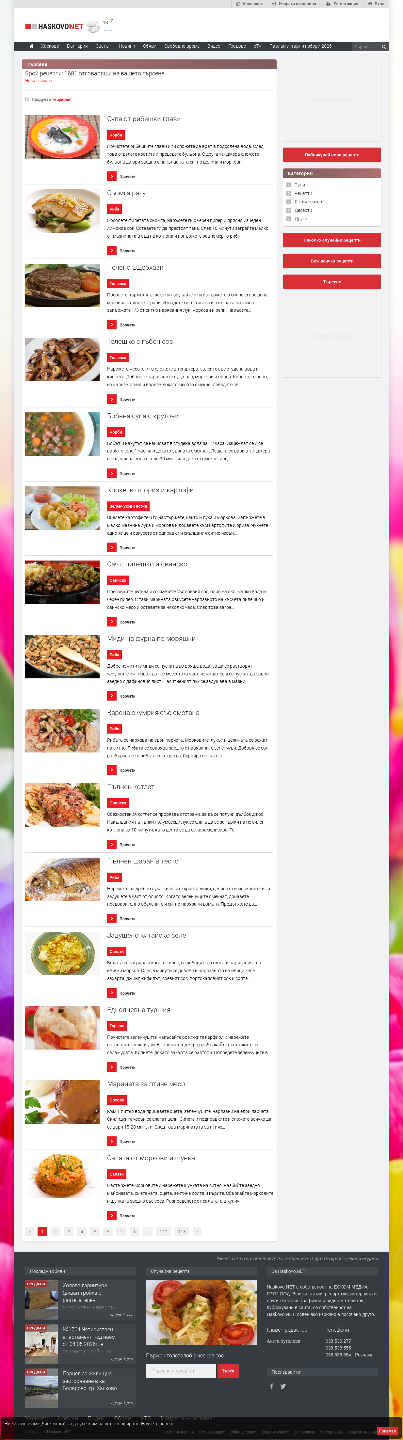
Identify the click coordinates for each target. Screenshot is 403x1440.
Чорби (116, 135)
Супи (300, 185)
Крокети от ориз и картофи (150, 489)
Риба (114, 209)
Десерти (303, 210)
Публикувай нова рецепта (332, 154)
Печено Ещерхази (135, 267)
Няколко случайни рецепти (332, 240)
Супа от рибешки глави (144, 118)
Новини (127, 46)
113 (182, 1231)
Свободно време (182, 46)
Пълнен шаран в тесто (143, 861)
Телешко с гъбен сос (140, 341)
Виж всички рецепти (332, 261)
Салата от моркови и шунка (151, 1157)
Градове (237, 46)
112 (164, 1231)
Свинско (118, 580)
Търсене (332, 281)
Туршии (117, 1026)
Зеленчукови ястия (128, 506)
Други (301, 218)
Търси (228, 1371)
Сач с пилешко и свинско (147, 564)
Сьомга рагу (126, 192)
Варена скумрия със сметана (153, 712)
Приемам (387, 1431)
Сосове (117, 1100)
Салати (117, 951)
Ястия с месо (308, 201)
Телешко (118, 283)
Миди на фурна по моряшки (151, 638)
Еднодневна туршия (138, 1009)
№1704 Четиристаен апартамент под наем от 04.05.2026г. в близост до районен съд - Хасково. (89, 1344)
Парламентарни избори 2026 (300, 46)
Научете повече (157, 1423)
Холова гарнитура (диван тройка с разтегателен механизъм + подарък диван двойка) (89, 1300)
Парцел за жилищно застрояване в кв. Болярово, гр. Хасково (90, 1380)
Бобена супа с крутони (143, 415)
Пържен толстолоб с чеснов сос (185, 1355)
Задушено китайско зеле (146, 935)
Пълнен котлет (130, 786)
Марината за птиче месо (146, 1083)
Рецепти (303, 193)
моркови (61, 99)
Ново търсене (38, 80)
